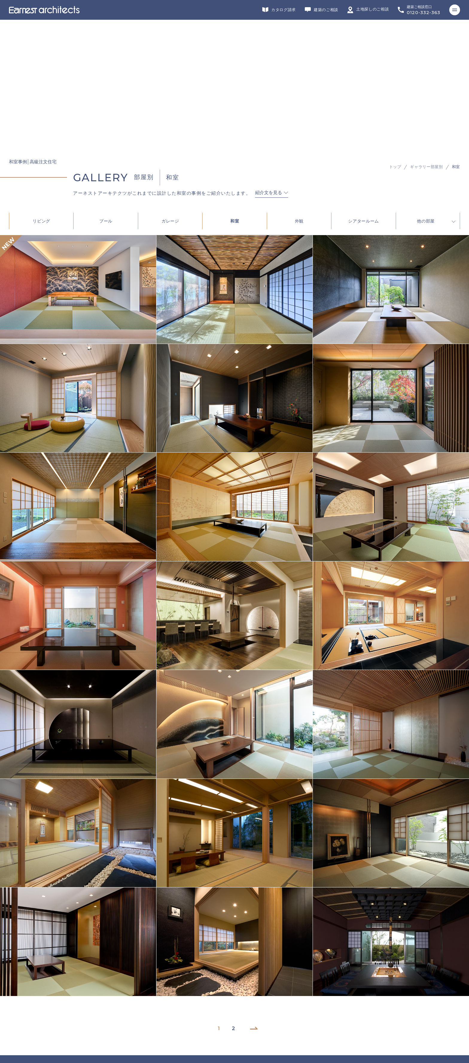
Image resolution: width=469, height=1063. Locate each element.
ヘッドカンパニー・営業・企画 (322, 959)
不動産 (266, 959)
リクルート (22, 1012)
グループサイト (25, 959)
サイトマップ (24, 1031)
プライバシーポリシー (31, 1021)
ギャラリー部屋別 (426, 31)
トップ (395, 31)
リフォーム (126, 959)
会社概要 (20, 1003)
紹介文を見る (268, 57)
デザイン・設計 (75, 959)
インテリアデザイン (218, 959)
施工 (171, 959)
